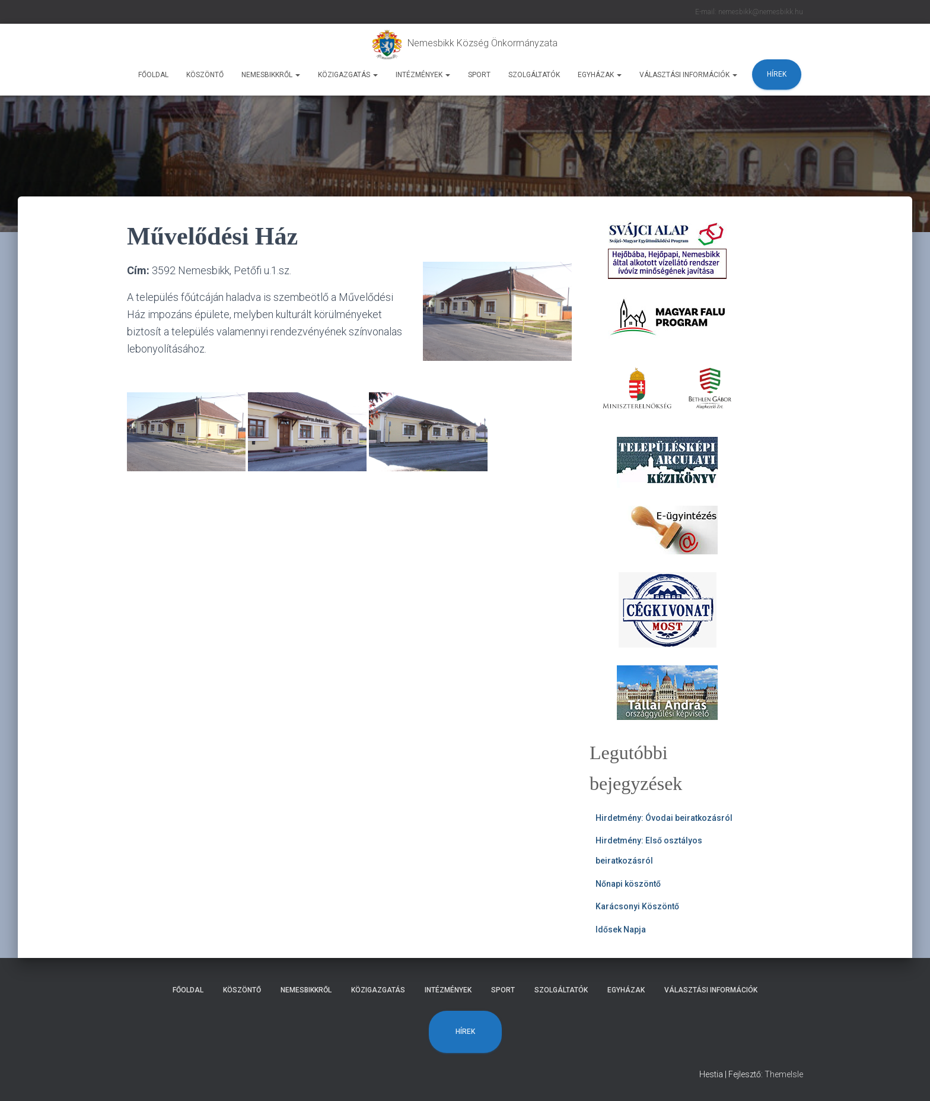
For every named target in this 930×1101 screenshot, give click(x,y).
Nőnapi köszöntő (628, 884)
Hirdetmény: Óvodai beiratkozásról (663, 818)
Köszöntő (205, 75)
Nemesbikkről (270, 75)
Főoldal (153, 75)
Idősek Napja (620, 929)
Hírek (776, 74)
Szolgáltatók (534, 75)
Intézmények (423, 75)
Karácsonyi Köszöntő (637, 906)
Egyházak (600, 75)
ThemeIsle (784, 1074)
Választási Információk (688, 75)
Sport (479, 75)
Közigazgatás (348, 75)
